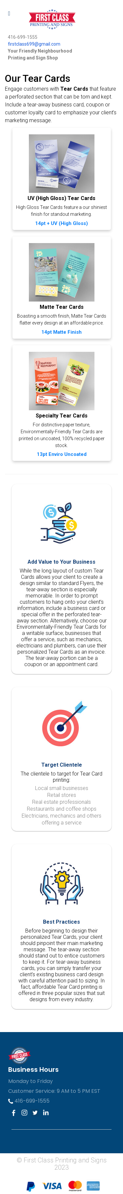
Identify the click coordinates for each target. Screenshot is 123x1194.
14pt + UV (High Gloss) (61, 223)
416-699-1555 (29, 1101)
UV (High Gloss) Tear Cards (61, 198)
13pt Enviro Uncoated (62, 454)
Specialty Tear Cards (62, 416)
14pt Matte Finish (61, 332)
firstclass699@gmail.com (34, 44)
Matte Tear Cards (62, 307)
